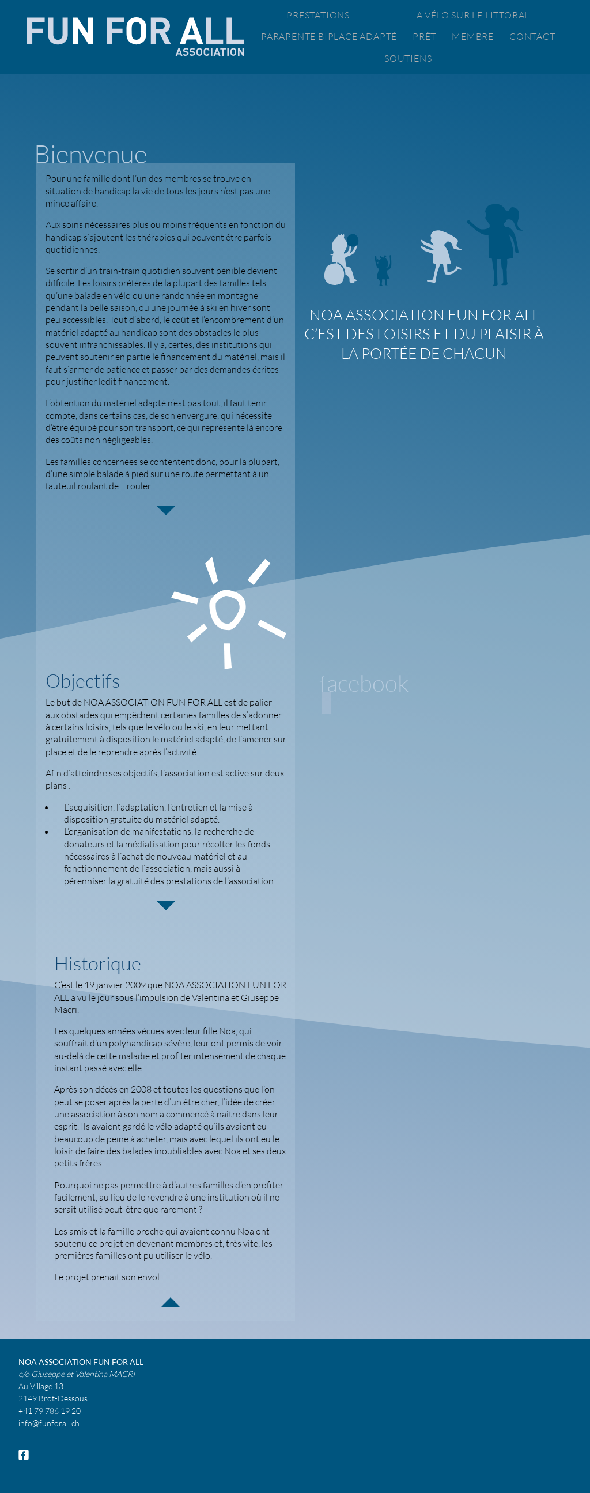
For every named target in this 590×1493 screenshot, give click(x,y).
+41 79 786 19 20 (49, 1411)
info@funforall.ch (49, 1423)
